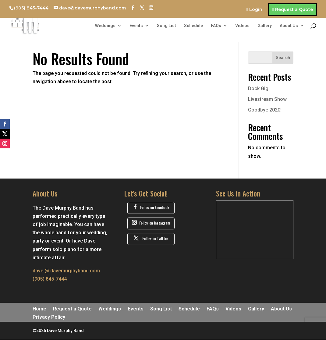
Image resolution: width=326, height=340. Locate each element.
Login (255, 9)
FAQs (216, 25)
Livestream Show (267, 99)
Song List (166, 25)
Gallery (264, 25)
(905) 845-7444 (31, 8)
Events (136, 25)
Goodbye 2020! (265, 110)
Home (39, 309)
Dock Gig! (259, 88)
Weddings (105, 25)
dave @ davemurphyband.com (66, 271)
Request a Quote (294, 9)
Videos (242, 25)
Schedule (193, 25)
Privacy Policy (49, 317)
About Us (289, 25)
